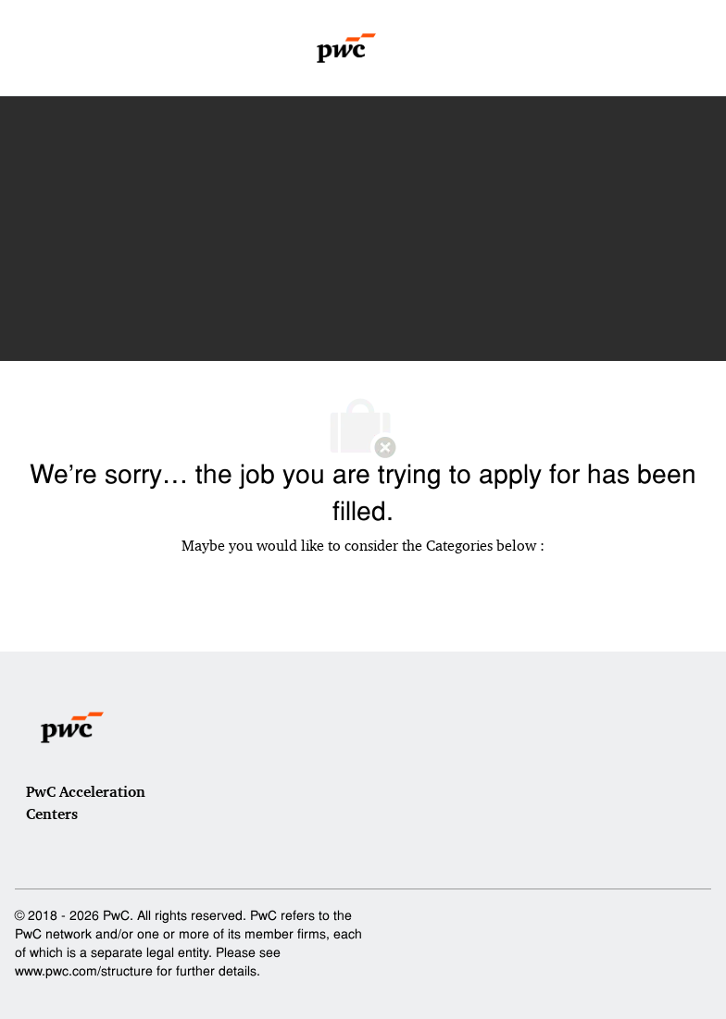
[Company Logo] (347, 48)
